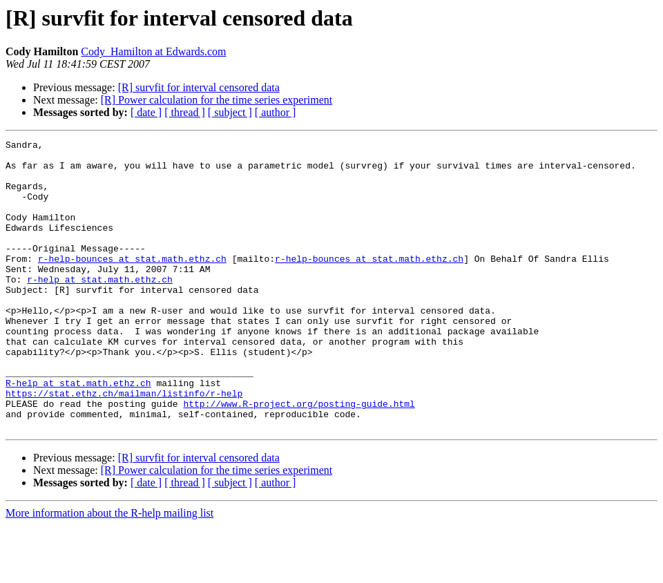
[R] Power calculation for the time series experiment (216, 100)
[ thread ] (184, 112)
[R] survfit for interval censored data (199, 87)
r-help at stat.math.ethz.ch (100, 308)
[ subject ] (230, 112)
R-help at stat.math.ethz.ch (78, 432)
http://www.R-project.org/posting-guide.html (298, 457)
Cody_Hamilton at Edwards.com (153, 51)
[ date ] (146, 112)
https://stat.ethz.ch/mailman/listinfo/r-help (124, 445)
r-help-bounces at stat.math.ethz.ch (132, 283)
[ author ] (275, 112)
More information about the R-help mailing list (109, 571)
